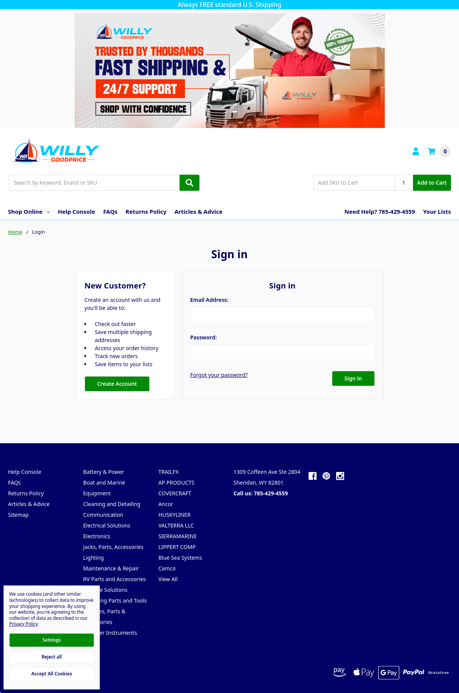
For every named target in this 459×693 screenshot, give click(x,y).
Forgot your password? (219, 374)
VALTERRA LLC (176, 525)
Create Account (117, 383)
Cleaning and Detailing (111, 504)
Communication (103, 514)
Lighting (93, 557)
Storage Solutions (105, 589)
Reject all (52, 657)
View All (168, 579)
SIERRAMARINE (177, 536)
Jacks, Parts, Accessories (113, 546)
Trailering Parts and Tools (115, 600)
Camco (167, 568)
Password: (203, 337)
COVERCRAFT (174, 493)
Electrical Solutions (106, 525)
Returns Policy (146, 211)
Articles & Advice (198, 211)
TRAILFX (168, 471)
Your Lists (437, 211)
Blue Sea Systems (180, 557)
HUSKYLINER (174, 514)
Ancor (165, 504)
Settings (51, 640)
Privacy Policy (23, 624)
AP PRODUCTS (176, 482)
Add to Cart (432, 182)
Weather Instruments (110, 632)
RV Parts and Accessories (114, 579)
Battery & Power (103, 471)
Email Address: (209, 299)
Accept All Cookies (51, 673)
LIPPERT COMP (177, 546)
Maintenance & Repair (111, 568)
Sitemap (18, 514)
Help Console (76, 211)
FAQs (110, 211)
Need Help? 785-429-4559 (380, 211)
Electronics (96, 536)
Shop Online (29, 211)
